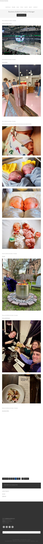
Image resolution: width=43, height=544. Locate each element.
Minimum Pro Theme (17, 541)
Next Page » (26, 478)
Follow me (4, 496)
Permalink (14, 20)
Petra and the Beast (6, 318)
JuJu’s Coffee (4, 62)
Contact (28, 539)
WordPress (33, 541)
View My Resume (21, 15)
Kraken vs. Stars (5, 23)
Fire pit (3, 256)
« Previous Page (5, 478)
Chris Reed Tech (21, 3)
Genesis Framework (26, 541)
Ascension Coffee (5, 410)
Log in (37, 541)
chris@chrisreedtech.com (10, 518)
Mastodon (2, 0)
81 (22, 478)
